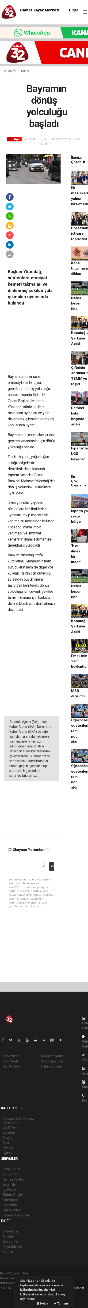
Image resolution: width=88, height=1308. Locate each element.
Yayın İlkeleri (11, 1061)
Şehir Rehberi (12, 1210)
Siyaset (8, 1148)
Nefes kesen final (76, 303)
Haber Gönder (51, 1066)
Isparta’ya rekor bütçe (79, 516)
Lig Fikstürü (11, 1190)
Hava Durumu (12, 1169)
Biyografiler (11, 1241)
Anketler (9, 1236)
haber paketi (9, 1293)
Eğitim (7, 1153)
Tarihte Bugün (13, 1195)
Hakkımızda (11, 1056)
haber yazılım (10, 1298)
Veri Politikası (12, 1066)
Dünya (25, 70)
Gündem (9, 1132)
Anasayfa (10, 70)
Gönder (52, 866)
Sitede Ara (10, 1231)
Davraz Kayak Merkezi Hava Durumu (39, 12)
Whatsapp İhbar (52, 1061)
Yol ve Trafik (11, 1174)
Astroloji (8, 1252)
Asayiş (7, 1138)
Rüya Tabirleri (12, 1247)
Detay (42, 1303)
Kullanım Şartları (53, 1056)
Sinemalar (10, 1200)
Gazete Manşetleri (16, 1215)
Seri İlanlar (10, 1205)
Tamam (61, 1303)
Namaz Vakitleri (14, 1179)
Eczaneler (10, 1184)
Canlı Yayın (10, 1127)
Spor (6, 1143)
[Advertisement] (39, 343)
